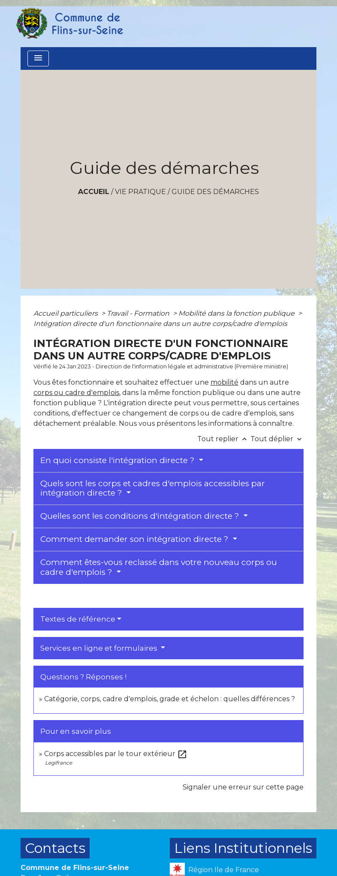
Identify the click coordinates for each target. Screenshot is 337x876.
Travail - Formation (139, 313)
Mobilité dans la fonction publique (237, 313)
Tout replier (223, 439)
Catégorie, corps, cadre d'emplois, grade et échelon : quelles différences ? (169, 699)
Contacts (55, 848)
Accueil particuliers (66, 313)
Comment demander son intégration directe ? (135, 539)
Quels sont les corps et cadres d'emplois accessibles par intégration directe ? (152, 488)
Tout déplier (277, 439)
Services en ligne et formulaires (99, 648)
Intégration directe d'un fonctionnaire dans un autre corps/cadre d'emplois (160, 324)
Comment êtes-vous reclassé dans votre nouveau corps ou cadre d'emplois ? (158, 567)
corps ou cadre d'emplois (76, 393)
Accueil (93, 192)
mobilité (224, 382)
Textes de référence (77, 619)
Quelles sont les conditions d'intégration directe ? (140, 516)
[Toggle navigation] (38, 58)
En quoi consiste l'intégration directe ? (118, 460)
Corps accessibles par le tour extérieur (115, 754)
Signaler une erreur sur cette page (243, 787)
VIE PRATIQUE (140, 192)
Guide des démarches (215, 192)
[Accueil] (69, 23)
